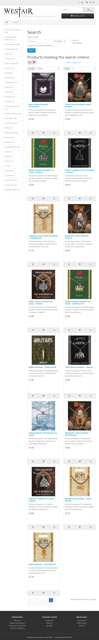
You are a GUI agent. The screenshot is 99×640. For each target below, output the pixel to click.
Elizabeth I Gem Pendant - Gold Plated (77, 434)
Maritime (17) (9, 142)
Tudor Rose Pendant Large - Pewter (78, 105)
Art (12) (7, 166)
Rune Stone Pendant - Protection (39, 105)
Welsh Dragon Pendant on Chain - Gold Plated (77, 302)
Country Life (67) (11, 180)
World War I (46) (10, 118)
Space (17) (8, 152)
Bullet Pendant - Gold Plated (42, 367)
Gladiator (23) (10, 59)
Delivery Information (17, 623)
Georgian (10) (10, 97)
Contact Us (49, 620)
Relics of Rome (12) (12, 63)
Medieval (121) (10, 78)
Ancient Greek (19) (11, 49)
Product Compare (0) (73, 62)
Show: (67, 69)
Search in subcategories (76, 41)
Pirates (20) (9, 171)
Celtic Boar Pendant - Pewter (79, 367)
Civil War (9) (9, 92)
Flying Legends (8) (11, 133)
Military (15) (9, 128)
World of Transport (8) (13, 114)
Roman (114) (9, 68)
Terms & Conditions (17, 628)
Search (15, 22)
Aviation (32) (9, 137)
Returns (49, 623)
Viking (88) (8, 73)
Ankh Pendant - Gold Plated (42, 564)
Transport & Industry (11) (12, 107)
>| (50, 604)
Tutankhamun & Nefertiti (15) (10, 38)
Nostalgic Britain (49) (12, 147)
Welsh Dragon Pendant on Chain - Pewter (41, 171)
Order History (82, 623)
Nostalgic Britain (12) (12, 190)
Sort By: (31, 69)
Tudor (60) (8, 87)
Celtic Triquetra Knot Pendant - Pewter (79, 171)
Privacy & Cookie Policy (17, 626)
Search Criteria (32, 37)
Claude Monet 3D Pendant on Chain (43, 434)
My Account (82, 620)
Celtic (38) (8, 54)
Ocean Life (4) (10, 175)
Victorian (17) (9, 101)
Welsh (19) (8, 156)
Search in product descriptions (39, 45)
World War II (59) (11, 123)
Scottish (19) (9, 161)
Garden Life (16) (10, 185)
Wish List (82, 626)
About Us (17, 620)
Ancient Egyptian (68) (12, 44)
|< (30, 600)
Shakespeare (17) (11, 82)
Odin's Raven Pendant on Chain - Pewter (41, 302)
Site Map (49, 626)
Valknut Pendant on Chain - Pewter (42, 499)
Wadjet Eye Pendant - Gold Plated (78, 499)
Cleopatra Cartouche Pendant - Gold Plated (43, 236)
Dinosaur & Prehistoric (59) (13, 31)
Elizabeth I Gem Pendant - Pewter (77, 236)
